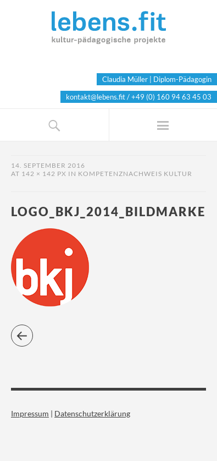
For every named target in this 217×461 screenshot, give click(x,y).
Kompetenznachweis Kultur (135, 173)
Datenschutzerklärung (92, 413)
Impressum (30, 413)
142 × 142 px (43, 173)
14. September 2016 (48, 165)
